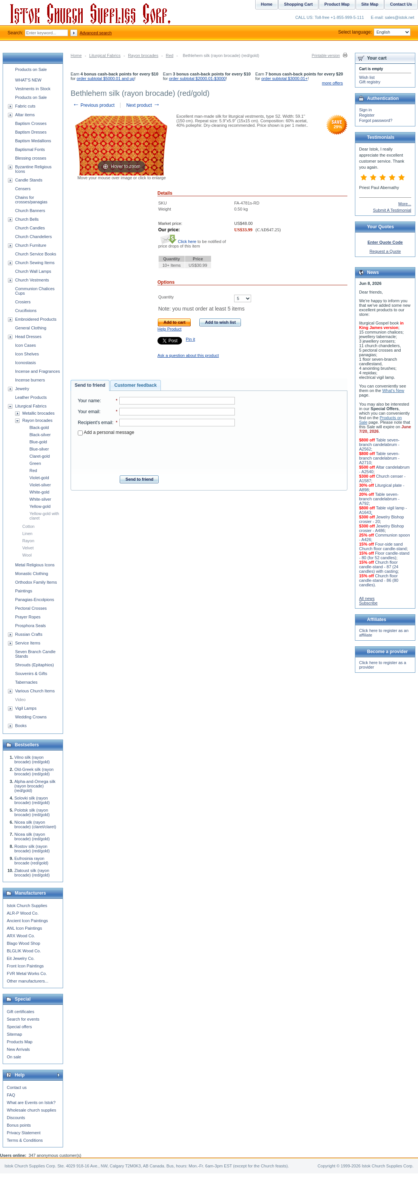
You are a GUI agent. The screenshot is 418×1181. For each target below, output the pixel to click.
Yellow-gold (40, 506)
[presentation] (156, 453)
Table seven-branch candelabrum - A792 (379, 499)
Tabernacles (26, 682)
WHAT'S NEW (28, 80)
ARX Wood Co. (21, 935)
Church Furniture (30, 245)
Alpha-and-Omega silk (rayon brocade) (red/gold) (35, 786)
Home (76, 55)
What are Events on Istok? (31, 1102)
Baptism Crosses (30, 123)
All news (367, 598)
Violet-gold (39, 477)
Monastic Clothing (31, 573)
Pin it (190, 339)
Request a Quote (385, 251)
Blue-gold (38, 442)
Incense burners (30, 380)
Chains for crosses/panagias (31, 199)
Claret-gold (39, 456)
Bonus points (19, 1125)
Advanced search (96, 33)
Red (169, 55)
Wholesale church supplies (31, 1110)
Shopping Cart (298, 4)
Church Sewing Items (35, 262)
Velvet (28, 548)
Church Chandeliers (33, 236)
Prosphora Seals (30, 625)
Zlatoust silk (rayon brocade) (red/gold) (32, 872)
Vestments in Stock (33, 88)
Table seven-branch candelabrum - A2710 (379, 458)
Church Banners (30, 210)
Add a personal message (106, 432)
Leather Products (31, 397)
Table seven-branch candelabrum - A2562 (379, 444)
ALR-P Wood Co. (23, 913)
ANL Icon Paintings (24, 928)
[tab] (90, 385)
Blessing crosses (30, 158)
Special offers (19, 1026)
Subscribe (368, 603)
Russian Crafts (28, 634)
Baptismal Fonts (30, 149)
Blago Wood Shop (23, 943)
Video (20, 699)
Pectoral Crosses (31, 608)
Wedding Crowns (31, 717)
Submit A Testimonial (392, 210)
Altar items (25, 114)
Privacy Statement (23, 1132)
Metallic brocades (38, 413)
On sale (14, 1057)
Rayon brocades (143, 55)
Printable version (326, 56)
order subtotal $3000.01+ (284, 78)
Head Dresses (28, 336)
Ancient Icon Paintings (27, 920)
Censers (23, 188)
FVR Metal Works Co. (27, 973)
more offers (332, 83)
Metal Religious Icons (35, 565)
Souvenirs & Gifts (31, 673)
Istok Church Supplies (27, 905)
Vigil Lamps (26, 708)
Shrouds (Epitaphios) (34, 665)
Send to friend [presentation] (90, 385)
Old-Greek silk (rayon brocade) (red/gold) (34, 771)
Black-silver (40, 434)
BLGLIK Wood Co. (24, 951)
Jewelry (22, 388)
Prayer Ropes (27, 617)
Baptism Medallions (33, 140)
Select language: (374, 32)
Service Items (27, 643)
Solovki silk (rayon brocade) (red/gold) (32, 800)
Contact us (17, 1087)
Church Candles (30, 228)
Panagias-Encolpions (34, 599)
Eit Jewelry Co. (20, 958)
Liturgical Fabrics (104, 55)
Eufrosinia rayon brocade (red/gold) (31, 860)
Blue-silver (39, 449)
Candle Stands (28, 180)
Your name (89, 400)
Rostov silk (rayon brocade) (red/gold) (32, 848)
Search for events (23, 1019)
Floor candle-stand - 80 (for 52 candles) (384, 555)
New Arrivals (18, 1049)
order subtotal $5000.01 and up (105, 78)
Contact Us (401, 4)
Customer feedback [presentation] (135, 385)
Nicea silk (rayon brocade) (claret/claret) (35, 824)
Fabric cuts (25, 106)
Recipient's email (95, 422)
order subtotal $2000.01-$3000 (197, 78)
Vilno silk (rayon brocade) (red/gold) (32, 759)
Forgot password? (375, 120)
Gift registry (369, 82)
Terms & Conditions (25, 1140)
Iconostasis (25, 362)
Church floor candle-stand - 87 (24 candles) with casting (378, 567)
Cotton (28, 526)
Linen (27, 533)
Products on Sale (31, 69)
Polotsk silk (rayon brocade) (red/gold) (32, 812)
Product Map (337, 4)
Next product (143, 105)
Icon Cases (25, 345)
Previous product (93, 105)
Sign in (365, 110)
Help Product (169, 329)
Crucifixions (26, 310)
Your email (88, 411)
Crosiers (23, 302)
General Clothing (30, 328)
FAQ (11, 1095)
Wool (27, 555)
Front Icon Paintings (25, 966)
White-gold (39, 492)
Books (21, 725)
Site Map (369, 4)
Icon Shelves (27, 354)
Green (35, 463)
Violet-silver (40, 485)
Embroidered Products (35, 319)
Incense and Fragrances (37, 371)
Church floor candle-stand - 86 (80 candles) (378, 580)
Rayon (28, 540)
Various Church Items (35, 691)
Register (367, 115)
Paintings (23, 591)
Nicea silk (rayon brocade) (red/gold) (32, 836)
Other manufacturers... (27, 981)
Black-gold (39, 427)
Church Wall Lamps (33, 271)
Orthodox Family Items (36, 582)
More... (404, 203)
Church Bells (27, 219)
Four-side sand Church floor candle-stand (383, 546)
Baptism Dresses (30, 132)
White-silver (40, 499)
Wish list (367, 77)
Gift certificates (20, 1011)
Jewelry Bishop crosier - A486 (381, 528)
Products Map (19, 1042)
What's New (393, 390)
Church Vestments (32, 280)
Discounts (16, 1117)
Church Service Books (35, 254)
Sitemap (14, 1034)
